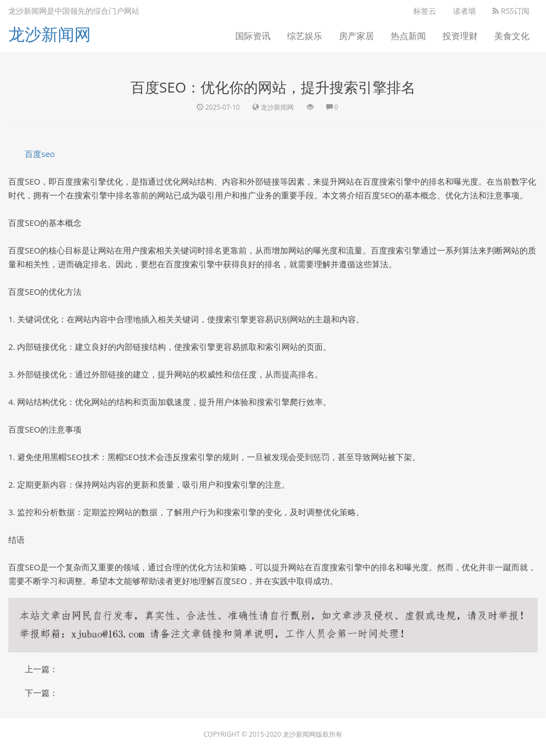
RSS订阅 (511, 11)
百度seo (40, 153)
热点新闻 (408, 36)
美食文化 (511, 36)
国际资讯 (253, 36)
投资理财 (460, 36)
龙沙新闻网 (49, 34)
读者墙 (464, 11)
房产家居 (356, 36)
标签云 (424, 11)
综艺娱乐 (304, 36)
